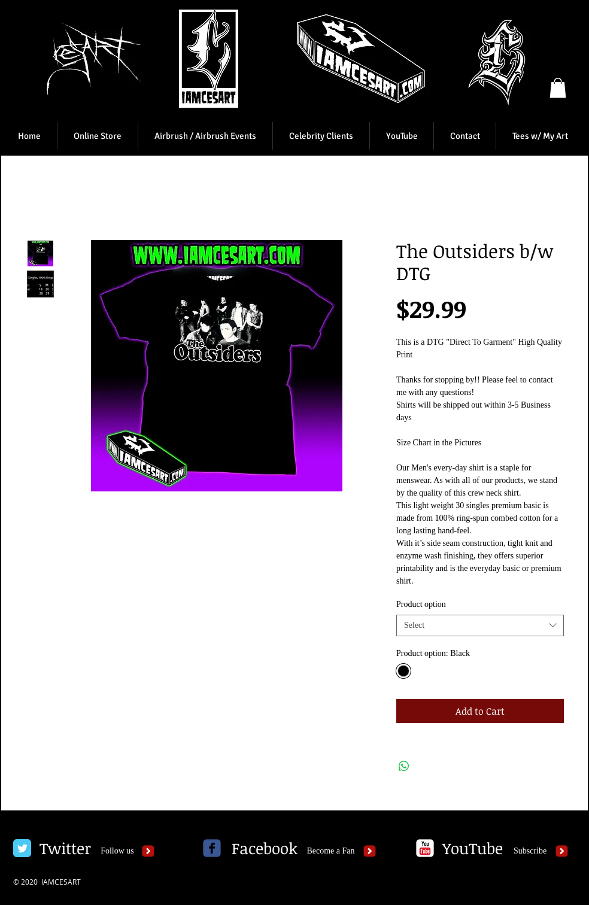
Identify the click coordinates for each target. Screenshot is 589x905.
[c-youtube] (425, 848)
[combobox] (480, 625)
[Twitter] (65, 848)
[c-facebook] (212, 848)
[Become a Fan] (331, 851)
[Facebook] (264, 848)
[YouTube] (472, 848)
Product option (421, 604)
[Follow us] (117, 851)
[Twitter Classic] (22, 848)
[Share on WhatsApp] (404, 766)
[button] (557, 88)
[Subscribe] (530, 851)
